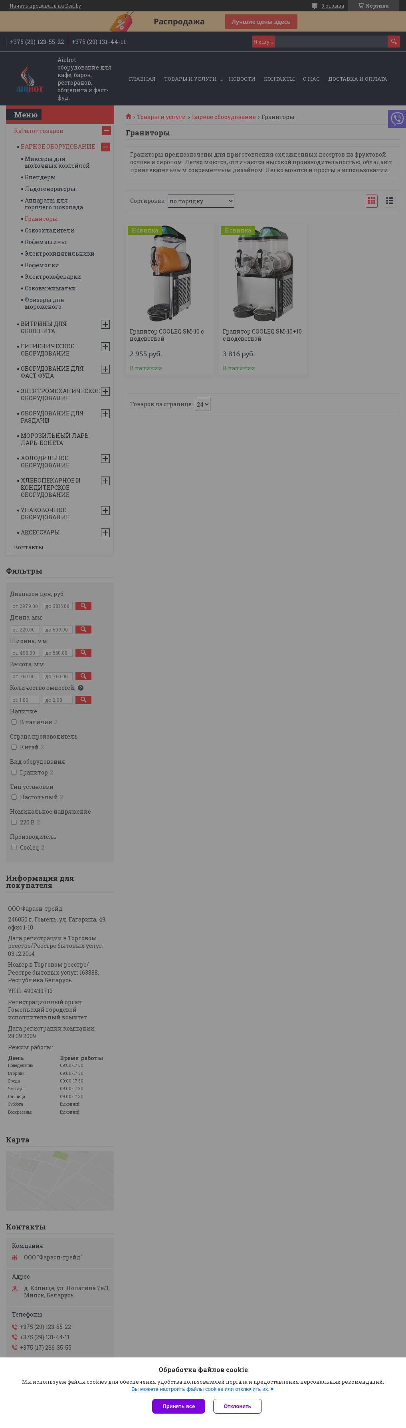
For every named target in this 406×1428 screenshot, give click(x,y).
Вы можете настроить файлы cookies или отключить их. (200, 1389)
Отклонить (237, 1406)
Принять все (178, 1406)
